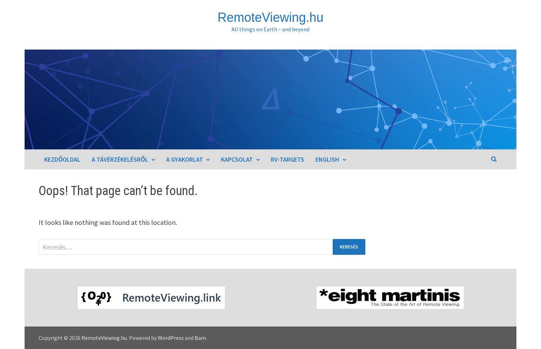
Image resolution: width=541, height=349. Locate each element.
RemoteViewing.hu (270, 17)
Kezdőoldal (62, 159)
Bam (200, 337)
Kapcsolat (237, 159)
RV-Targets (287, 159)
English (327, 159)
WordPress (171, 337)
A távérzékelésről (120, 159)
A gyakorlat (184, 159)
